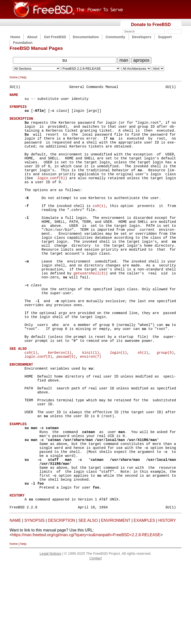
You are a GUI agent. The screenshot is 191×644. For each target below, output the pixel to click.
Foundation (22, 43)
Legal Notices (50, 633)
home (13, 77)
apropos (141, 60)
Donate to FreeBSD (151, 24)
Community (115, 37)
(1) (99, 228)
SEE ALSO (88, 600)
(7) (90, 407)
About (32, 37)
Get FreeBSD (55, 37)
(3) (90, 308)
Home (15, 37)
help (23, 77)
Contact (95, 638)
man (123, 60)
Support (165, 37)
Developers (141, 37)
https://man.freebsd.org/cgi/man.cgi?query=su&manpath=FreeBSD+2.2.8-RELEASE (86, 614)
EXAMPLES (144, 600)
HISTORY (167, 600)
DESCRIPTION (61, 600)
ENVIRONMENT (115, 600)
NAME (15, 600)
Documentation (86, 37)
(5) (51, 195)
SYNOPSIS (34, 600)
